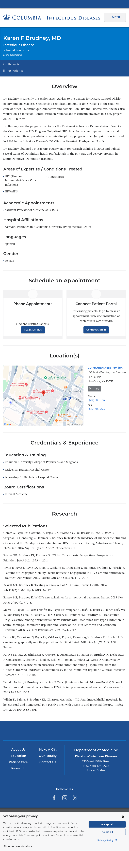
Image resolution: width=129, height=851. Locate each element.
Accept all (107, 828)
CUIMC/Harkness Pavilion (104, 367)
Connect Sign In (96, 329)
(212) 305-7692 (97, 409)
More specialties (12, 54)
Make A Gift (48, 749)
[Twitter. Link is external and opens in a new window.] (75, 797)
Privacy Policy (107, 844)
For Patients (14, 70)
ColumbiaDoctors (104, 730)
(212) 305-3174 (33, 329)
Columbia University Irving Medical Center (64, 4)
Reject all (107, 836)
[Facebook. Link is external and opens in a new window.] (54, 797)
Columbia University (71, 814)
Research (18, 768)
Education (18, 756)
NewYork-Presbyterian (64, 732)
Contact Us (47, 762)
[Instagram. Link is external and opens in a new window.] (64, 797)
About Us (18, 749)
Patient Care (18, 762)
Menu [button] (117, 17)
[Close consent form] (123, 820)
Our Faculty (47, 756)
